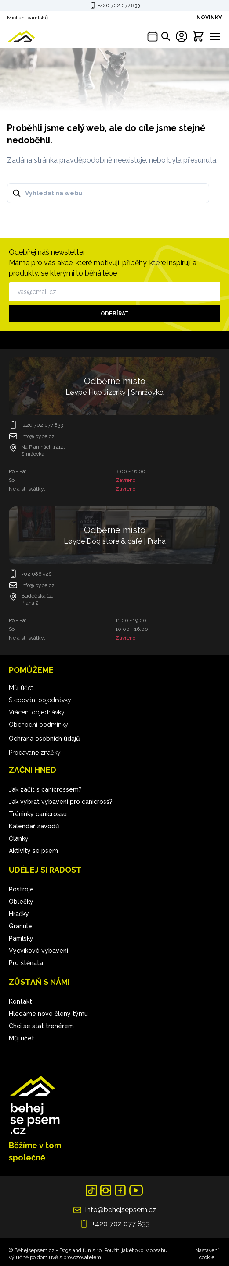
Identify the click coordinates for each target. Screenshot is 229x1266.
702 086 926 (36, 574)
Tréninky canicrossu (38, 813)
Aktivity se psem (33, 850)
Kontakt (20, 1001)
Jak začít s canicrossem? (45, 789)
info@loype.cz (38, 436)
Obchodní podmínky (38, 724)
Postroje (21, 889)
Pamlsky (21, 938)
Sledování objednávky (40, 700)
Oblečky (21, 901)
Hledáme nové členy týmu (48, 1013)
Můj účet (21, 687)
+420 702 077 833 (119, 5)
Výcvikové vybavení (38, 950)
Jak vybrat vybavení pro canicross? (61, 801)
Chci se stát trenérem (41, 1025)
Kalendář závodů (34, 826)
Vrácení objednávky (37, 712)
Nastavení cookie (207, 1253)
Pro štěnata (26, 962)
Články (19, 838)
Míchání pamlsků (27, 17)
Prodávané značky (35, 752)
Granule (20, 926)
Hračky (19, 913)
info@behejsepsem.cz (120, 1210)
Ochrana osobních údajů (44, 738)
